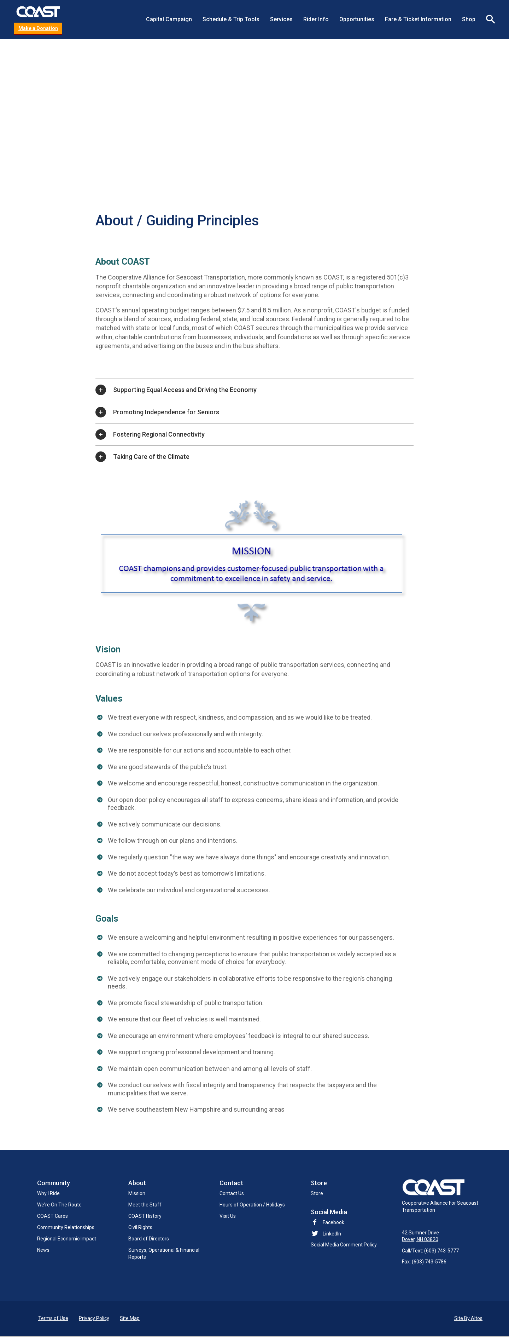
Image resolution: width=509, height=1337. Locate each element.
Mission (136, 1193)
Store (317, 1193)
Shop (468, 19)
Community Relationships (65, 1227)
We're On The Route (59, 1205)
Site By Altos (468, 1319)
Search (488, 19)
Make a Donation (38, 28)
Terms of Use (53, 1319)
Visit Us (228, 1216)
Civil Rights (140, 1227)
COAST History (145, 1216)
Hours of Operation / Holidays (252, 1205)
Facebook (327, 1222)
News (43, 1250)
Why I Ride (48, 1193)
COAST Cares (52, 1216)
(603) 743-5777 (441, 1251)
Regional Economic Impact (66, 1238)
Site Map (130, 1319)
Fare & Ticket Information (418, 19)
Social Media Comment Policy (344, 1244)
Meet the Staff (145, 1205)
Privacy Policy (94, 1319)
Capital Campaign (169, 19)
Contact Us (232, 1193)
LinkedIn (332, 1234)
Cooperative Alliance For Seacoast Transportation (440, 1195)
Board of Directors (148, 1238)
